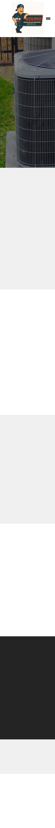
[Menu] (48, 19)
